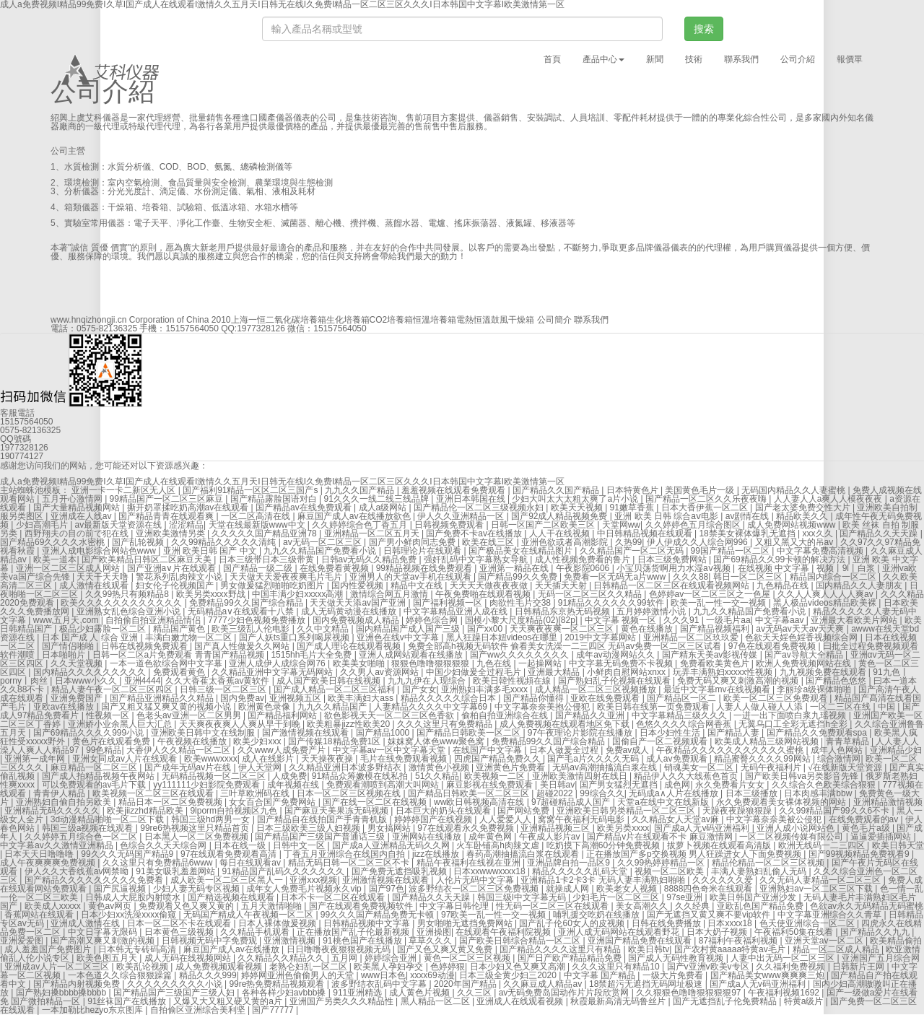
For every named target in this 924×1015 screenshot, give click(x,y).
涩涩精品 (186, 525)
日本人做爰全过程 (565, 750)
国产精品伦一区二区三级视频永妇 (480, 507)
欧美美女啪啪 (360, 663)
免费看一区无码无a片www (616, 577)
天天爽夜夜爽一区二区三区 (563, 629)
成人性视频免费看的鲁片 (583, 559)
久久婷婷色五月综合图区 (694, 525)
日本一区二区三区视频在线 (350, 793)
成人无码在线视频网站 (188, 958)
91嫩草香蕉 (633, 507)
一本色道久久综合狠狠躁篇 (121, 975)
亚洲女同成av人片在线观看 (125, 759)
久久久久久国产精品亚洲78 (265, 533)
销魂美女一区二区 (700, 767)
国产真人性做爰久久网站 (243, 646)
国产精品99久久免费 (518, 577)
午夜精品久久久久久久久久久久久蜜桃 (731, 750)
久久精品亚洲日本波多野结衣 (346, 767)
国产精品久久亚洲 (591, 715)
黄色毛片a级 (867, 828)
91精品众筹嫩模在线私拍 (361, 776)
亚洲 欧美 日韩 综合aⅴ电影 (667, 516)
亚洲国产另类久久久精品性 (342, 1001)
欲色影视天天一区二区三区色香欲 (390, 715)
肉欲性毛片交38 (521, 603)
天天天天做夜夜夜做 (490, 585)
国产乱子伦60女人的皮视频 (573, 923)
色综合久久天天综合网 (164, 845)
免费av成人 (629, 750)
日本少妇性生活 (671, 733)
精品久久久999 (208, 975)
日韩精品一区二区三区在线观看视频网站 (672, 585)
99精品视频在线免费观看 (425, 568)
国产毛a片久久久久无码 (594, 759)
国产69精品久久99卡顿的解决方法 (780, 559)
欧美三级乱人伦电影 (252, 629)
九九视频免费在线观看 (824, 672)
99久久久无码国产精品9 (128, 854)
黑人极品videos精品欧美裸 (826, 603)
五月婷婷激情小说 (652, 611)
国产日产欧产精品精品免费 (571, 958)
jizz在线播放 (437, 854)
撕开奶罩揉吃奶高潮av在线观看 (189, 507)
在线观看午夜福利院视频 (504, 932)
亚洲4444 (142, 681)
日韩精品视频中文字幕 (367, 923)
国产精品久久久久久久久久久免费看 (95, 880)
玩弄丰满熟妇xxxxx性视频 (724, 672)
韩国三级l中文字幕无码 (522, 897)
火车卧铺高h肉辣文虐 (498, 845)
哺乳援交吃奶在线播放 (597, 915)
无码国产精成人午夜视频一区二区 (249, 915)
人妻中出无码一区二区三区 (784, 958)
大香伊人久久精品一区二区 (179, 750)
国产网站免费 (524, 811)
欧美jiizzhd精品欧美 (146, 811)
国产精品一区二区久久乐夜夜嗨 (707, 499)
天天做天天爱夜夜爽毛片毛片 (287, 577)
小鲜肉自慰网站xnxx (627, 672)
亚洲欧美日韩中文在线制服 (204, 733)
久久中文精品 (324, 629)
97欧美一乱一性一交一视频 (495, 915)
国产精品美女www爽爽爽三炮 (768, 975)
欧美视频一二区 (495, 776)
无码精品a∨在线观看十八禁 (242, 611)
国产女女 (419, 689)
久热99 (628, 542)
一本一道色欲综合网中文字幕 (167, 663)
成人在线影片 (269, 759)
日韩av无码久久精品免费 (370, 559)
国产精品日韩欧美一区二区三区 (469, 793)
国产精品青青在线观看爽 (167, 516)
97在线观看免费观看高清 (229, 854)
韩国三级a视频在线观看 (89, 828)
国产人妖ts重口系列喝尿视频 (295, 637)
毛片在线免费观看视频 (404, 759)
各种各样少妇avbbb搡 (285, 993)
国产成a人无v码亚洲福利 (703, 828)
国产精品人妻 (734, 733)
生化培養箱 (348, 320)
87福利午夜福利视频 (739, 941)
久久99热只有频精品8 (128, 594)
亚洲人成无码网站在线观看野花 (619, 932)
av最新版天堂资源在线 (120, 525)
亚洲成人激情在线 (86, 923)
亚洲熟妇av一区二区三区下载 (817, 889)
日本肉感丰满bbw (819, 793)
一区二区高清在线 (256, 516)
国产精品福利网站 (283, 715)
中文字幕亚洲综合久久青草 (830, 915)
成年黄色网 (491, 837)
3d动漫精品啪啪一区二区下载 (109, 819)
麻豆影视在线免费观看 (490, 785)
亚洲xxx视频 (313, 880)
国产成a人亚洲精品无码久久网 (392, 845)
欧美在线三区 (489, 542)
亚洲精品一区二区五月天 (373, 533)
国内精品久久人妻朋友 (860, 585)
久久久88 (690, 577)
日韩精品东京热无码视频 (563, 611)
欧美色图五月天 (108, 958)
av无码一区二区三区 (323, 542)
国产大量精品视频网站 (77, 507)
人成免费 (289, 776)
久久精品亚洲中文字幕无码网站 (273, 672)
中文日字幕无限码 (103, 932)
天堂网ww (621, 525)
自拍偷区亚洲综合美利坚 (199, 1010)
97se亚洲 (685, 897)
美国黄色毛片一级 (700, 490)
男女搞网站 (390, 828)
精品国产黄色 (180, 629)
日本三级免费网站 (673, 559)
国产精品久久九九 (876, 932)
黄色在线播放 (648, 629)
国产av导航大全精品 (804, 655)
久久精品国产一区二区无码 (633, 551)
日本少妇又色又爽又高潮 (518, 967)
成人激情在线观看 (95, 585)
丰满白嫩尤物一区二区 (189, 637)
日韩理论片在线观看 (423, 551)
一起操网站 (541, 663)
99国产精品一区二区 (731, 551)
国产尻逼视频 (121, 889)
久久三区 (475, 993)
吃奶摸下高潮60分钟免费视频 (604, 845)
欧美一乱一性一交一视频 (719, 603)
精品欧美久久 (803, 516)
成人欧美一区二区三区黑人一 (227, 880)
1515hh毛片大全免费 (312, 655)
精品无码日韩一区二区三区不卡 (349, 863)
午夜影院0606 (584, 568)
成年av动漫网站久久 (616, 655)
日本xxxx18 (730, 923)
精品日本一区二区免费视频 (171, 802)
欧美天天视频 (578, 507)
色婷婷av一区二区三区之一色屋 (711, 594)
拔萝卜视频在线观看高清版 (720, 845)
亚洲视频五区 (296, 698)
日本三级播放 (752, 793)
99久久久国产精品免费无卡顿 (379, 915)
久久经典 (693, 906)
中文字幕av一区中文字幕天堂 (390, 750)
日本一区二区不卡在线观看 (180, 923)
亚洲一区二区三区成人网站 (69, 568)
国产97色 (386, 889)
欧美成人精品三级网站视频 (768, 741)
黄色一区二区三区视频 (468, 958)
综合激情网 (838, 759)
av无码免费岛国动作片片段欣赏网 (565, 993)
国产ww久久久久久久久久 (521, 655)
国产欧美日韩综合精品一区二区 (521, 941)
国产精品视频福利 (715, 629)
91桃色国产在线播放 (363, 941)
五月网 (345, 958)
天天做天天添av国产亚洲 (359, 603)
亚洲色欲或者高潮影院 (565, 542)
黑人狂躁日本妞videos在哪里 (503, 637)
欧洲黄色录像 (265, 707)
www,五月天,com (67, 620)
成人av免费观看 (678, 759)
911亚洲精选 (358, 993)
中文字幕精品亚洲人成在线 (457, 611)
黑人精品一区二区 (436, 1001)
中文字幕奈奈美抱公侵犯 (543, 707)
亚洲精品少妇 (896, 750)
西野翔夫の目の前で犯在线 (78, 533)
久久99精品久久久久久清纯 (225, 542)
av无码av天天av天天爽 (801, 629)
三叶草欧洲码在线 (256, 793)
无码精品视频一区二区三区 (215, 776)
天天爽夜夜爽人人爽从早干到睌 (240, 724)
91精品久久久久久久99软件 (612, 603)
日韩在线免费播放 (667, 923)
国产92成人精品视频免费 (560, 516)
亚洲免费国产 (78, 698)
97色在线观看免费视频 (773, 646)
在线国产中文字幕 (488, 750)
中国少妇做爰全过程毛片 (474, 672)
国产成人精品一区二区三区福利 (335, 689)
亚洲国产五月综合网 (881, 958)
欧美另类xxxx (623, 828)
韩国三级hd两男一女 (212, 819)
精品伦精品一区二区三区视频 (769, 863)
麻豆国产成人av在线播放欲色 (355, 516)
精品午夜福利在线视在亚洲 (470, 863)
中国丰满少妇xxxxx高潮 (298, 594)
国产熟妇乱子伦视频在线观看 (615, 681)
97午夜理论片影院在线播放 (581, 733)
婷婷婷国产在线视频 (434, 819)
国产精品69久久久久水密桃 (54, 542)
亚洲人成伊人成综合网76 (278, 663)
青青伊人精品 (60, 793)
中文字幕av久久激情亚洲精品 (58, 845)
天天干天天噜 (104, 577)
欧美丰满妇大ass (362, 698)
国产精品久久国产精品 (557, 490)
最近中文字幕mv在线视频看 (717, 689)
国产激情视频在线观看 (306, 733)
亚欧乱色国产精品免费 (761, 906)
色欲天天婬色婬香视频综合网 (802, 637)
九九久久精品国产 (333, 707)
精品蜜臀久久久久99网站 (763, 759)
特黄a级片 (805, 1001)
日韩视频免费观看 (450, 525)
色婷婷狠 (447, 967)
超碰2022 (555, 793)
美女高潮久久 (643, 906)
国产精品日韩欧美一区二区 (470, 733)
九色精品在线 (784, 585)
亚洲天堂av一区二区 (825, 941)
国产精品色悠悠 (837, 681)
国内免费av (242, 698)
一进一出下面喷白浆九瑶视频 (790, 715)
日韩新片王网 (859, 967)
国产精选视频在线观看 (232, 897)
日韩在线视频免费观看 (145, 646)
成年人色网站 (838, 750)
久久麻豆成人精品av (543, 984)
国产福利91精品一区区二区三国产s (252, 490)
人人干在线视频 (560, 533)
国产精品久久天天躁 (880, 533)
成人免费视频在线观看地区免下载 (566, 724)
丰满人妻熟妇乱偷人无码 (759, 871)
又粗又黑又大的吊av (795, 542)
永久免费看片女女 (731, 785)
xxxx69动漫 (432, 975)
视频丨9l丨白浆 (847, 568)
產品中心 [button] (603, 59)
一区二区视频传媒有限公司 (792, 837)
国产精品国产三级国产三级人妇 (175, 993)
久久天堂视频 (78, 663)
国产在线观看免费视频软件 (362, 906)
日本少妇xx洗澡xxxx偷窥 (129, 915)
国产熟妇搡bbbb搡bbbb (62, 993)
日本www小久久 (87, 681)
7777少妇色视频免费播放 (258, 620)
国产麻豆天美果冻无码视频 (337, 811)
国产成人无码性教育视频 (676, 958)
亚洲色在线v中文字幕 (399, 637)
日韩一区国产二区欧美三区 (544, 525)
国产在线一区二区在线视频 (376, 802)
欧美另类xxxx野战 (212, 594)
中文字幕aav (780, 620)
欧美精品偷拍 (896, 941)
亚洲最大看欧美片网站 (855, 620)
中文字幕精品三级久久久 (680, 715)
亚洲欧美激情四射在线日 (580, 776)
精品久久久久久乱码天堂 (580, 871)
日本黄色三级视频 (180, 932)
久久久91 (682, 620)
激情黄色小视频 (440, 767)
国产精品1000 (384, 733)
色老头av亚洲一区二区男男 (189, 715)
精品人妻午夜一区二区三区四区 (113, 689)
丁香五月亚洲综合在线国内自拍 (345, 854)
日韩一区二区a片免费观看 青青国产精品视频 (179, 655)
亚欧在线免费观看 (606, 698)
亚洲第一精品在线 (515, 568)
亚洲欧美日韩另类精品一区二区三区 (627, 811)
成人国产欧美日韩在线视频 (329, 681)
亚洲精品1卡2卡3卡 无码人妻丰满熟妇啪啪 (603, 880)
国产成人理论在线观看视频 (350, 646)
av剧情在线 (748, 516)
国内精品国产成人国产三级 (409, 629)
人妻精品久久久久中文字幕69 (432, 707)
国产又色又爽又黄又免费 (445, 949)
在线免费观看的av (865, 819)
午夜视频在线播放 (193, 741)
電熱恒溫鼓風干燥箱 (495, 320)
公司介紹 (797, 59)
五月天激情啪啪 (272, 906)
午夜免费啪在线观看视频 (484, 594)
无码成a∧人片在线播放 (674, 793)
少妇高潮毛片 (43, 525)
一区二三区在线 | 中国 (853, 707)
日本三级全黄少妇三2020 (509, 975)
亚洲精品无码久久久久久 (53, 811)
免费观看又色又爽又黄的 (187, 906)
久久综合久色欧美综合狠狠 (825, 785)
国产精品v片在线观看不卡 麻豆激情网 (661, 837)
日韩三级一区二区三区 (224, 689)
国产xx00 (486, 629)
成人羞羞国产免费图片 (48, 949)
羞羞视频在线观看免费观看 (454, 490)
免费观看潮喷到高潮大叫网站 (383, 785)
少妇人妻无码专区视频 (197, 889)
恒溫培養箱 (434, 320)
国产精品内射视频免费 (77, 984)
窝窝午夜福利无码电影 (582, 819)
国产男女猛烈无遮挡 (620, 785)
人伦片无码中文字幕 (476, 880)
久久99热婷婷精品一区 (662, 863)
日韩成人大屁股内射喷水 (134, 897)
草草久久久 (431, 941)
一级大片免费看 (673, 975)
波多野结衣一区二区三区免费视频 (475, 889)
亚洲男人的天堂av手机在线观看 (411, 577)
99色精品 (103, 750)
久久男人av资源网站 (380, 672)
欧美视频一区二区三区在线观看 (154, 793)
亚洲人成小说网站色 (797, 828)
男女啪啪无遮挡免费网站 (466, 923)
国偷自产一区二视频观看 (661, 741)
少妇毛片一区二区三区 (616, 897)
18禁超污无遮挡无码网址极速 (647, 984)
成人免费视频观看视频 (219, 967)
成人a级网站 (384, 507)
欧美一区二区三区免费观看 (776, 698)
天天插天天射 (562, 585)
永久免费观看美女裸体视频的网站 (782, 802)
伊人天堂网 (261, 767)
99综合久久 (602, 793)
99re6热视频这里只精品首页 (195, 828)
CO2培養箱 (392, 320)
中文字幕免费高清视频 (821, 551)
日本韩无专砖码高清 (138, 949)
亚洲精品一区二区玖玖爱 (692, 637)
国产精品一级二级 (259, 568)
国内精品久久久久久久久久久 (90, 672)
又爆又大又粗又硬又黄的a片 (228, 1001)
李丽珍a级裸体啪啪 (815, 689)
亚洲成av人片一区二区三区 (57, 967)
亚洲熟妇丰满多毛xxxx (485, 689)
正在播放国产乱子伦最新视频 (354, 932)
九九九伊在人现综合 (428, 681)
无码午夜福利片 (772, 767)
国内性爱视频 (358, 585)
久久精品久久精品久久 (281, 958)
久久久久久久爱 (723, 880)
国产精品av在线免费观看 (305, 507)
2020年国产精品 (466, 984)
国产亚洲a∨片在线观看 (173, 568)
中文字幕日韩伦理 (455, 906)
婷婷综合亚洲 (392, 958)
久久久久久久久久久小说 (176, 984)
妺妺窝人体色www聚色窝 (437, 741)
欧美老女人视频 (627, 889)
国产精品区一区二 (682, 698)
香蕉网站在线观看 (40, 915)
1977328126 (261, 328)
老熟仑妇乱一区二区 (309, 967)
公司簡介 (554, 320)
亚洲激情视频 (290, 941)
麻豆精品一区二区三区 (95, 767)
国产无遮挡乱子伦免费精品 (726, 1001)
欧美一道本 (55, 559)
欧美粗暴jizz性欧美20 (349, 724)
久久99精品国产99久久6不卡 (835, 811)
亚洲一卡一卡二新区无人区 (124, 490)
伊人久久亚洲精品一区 (461, 516)
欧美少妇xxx (258, 741)
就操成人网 (568, 889)
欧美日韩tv (648, 949)
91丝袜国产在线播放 (128, 1001)
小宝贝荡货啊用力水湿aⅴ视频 (674, 568)
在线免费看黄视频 (335, 568)
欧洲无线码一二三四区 (822, 845)
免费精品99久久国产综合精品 (247, 603)
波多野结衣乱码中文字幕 (380, 984)
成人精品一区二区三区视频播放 (596, 689)
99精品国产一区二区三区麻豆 (168, 499)
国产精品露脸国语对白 (274, 499)
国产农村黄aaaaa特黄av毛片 (731, 949)
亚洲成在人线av (82, 516)
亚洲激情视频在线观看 (386, 880)
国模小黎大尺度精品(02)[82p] (522, 620)
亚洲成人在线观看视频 (520, 1001)
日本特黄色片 (633, 490)
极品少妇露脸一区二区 (103, 629)
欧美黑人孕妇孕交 (389, 967)
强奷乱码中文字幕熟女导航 (477, 559)
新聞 (654, 59)
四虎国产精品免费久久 (498, 759)
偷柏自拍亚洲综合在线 (505, 715)
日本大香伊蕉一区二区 (705, 507)
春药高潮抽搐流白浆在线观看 (523, 854)
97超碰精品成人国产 (572, 802)
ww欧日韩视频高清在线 (480, 802)
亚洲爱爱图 (22, 941)
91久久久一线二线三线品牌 (378, 499)
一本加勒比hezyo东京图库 (93, 1010)
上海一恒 (248, 320)
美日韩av (557, 785)
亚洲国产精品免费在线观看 (641, 941)
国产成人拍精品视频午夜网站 (99, 776)
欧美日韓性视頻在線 (513, 681)
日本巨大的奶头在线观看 (444, 811)
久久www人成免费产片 (282, 750)
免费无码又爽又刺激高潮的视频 (739, 681)
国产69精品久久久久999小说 (90, 733)
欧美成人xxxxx (54, 906)
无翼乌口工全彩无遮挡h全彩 (794, 724)
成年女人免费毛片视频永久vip (305, 889)
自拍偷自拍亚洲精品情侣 (154, 620)
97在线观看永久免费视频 (466, 828)
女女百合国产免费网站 (273, 802)
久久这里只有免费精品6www (159, 863)
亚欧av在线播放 (65, 707)
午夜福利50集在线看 (795, 932)
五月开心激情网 (73, 499)
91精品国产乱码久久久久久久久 (284, 871)
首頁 (552, 59)
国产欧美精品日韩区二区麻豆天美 (148, 559)
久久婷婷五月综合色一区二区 (82, 837)
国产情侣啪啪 (69, 646)
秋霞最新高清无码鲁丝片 (619, 1001)
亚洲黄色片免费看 (511, 767)
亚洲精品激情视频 (888, 802)
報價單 (850, 59)
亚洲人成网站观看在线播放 (412, 655)
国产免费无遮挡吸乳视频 (400, 871)
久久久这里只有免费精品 (445, 724)
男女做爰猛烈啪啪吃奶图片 (273, 585)
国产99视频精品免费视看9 (860, 854)
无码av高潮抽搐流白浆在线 (605, 767)
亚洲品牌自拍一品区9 (569, 863)
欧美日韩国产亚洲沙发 (754, 897)
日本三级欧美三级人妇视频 (309, 828)
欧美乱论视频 (143, 967)
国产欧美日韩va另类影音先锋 (802, 776)
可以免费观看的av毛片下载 (95, 785)
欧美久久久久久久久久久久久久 (122, 603)
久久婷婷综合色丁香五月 (360, 525)
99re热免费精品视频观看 (277, 984)
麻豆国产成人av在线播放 (232, 949)
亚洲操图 (434, 932)
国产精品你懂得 (534, 698)
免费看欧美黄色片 (715, 663)
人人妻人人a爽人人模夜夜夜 (829, 499)
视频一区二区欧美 (670, 871)
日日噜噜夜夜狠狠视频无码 (340, 949)
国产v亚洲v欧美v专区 (709, 967)
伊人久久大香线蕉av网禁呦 (78, 871)
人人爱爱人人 (506, 819)
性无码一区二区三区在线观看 (553, 906)
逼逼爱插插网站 (881, 837)
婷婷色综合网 (433, 620)
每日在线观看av (251, 863)
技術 (693, 59)
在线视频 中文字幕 (775, 568)
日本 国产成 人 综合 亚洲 (91, 637)
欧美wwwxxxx (210, 759)
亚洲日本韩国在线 (471, 499)
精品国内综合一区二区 (834, 577)
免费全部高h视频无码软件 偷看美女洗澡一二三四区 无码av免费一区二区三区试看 (565, 646)
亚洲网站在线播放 (427, 837)
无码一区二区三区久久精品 (591, 594)
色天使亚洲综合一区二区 (808, 923)
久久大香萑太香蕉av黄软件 (218, 681)
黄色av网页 (111, 906)
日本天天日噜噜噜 (40, 854)
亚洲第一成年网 (35, 759)
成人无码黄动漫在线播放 (349, 611)
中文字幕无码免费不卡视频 (622, 663)
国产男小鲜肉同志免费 (413, 542)
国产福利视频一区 (448, 603)
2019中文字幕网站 (601, 637)
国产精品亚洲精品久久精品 (163, 698)
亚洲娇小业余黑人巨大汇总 (121, 724)
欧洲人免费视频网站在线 (804, 663)
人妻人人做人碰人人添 (760, 707)
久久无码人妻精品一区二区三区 (821, 880)
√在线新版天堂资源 (846, 767)
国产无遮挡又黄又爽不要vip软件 (710, 915)
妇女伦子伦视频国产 (176, 585)
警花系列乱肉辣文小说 (180, 577)
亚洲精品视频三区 (556, 828)
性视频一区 (108, 715)
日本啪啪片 (64, 655)
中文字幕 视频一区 (622, 620)
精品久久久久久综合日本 (449, 698)
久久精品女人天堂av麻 (676, 819)
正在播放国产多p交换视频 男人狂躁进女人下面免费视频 (694, 854)
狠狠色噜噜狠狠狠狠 (431, 663)
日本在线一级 (241, 845)
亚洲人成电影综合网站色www (100, 551)
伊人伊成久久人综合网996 (698, 542)
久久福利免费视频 (791, 967)
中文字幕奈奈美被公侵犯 (775, 819)
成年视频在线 (294, 785)
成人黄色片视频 (420, 993)
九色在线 (494, 663)
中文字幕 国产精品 (601, 975)
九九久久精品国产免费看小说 (320, 551)
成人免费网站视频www (792, 525)
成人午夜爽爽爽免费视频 (48, 863)
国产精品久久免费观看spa (818, 733)
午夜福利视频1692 (784, 993)
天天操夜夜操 (328, 759)
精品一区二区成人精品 (837, 949)
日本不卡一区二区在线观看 (334, 897)
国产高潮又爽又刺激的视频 (104, 941)
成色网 (677, 785)
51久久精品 (437, 776)
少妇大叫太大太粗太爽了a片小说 (576, 499)
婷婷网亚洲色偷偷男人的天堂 (298, 975)
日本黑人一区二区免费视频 (197, 837)
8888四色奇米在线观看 (709, 889)
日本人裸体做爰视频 (278, 923)
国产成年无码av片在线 (189, 767)
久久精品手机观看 (256, 932)
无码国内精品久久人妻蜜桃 (794, 490)
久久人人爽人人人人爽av (826, 594)
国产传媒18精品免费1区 (335, 741)
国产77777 (274, 1010)
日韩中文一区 (300, 845)
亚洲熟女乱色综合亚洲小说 (130, 611)
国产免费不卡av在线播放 (475, 533)
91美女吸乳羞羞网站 (176, 871)
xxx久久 (819, 533)
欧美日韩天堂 (898, 845)
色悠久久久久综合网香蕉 (684, 724)
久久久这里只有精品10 (617, 967)
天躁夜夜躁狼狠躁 (738, 811)
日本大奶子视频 (718, 932)
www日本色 (383, 975)
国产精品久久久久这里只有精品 (561, 949)
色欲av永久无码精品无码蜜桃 (866, 906)
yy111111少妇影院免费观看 (207, 785)
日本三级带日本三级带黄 (267, 559)
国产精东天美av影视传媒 (711, 655)
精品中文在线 (418, 585)
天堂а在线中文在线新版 (664, 802)
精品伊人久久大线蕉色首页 (687, 776)
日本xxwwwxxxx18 (490, 871)
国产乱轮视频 (139, 542)
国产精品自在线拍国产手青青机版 (323, 819)
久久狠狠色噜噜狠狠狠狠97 (690, 993)
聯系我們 (741, 59)
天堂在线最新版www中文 (258, 525)
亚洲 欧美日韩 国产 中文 (211, 551)
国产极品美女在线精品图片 (521, 551)
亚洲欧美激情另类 (171, 533)
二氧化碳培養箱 (296, 320)
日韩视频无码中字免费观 (210, 941)
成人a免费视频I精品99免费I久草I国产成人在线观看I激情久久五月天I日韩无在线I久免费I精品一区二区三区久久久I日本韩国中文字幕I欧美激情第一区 (282, 481)
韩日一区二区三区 (749, 577)
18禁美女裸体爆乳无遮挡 (748, 533)
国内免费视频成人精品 (357, 620)
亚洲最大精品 (555, 672)
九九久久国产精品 (360, 490)
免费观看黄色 (180, 672)
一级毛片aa (728, 620)
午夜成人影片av (551, 837)
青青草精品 (848, 741)
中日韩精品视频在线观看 (645, 533)
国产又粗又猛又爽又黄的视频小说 (167, 707)
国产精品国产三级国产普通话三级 (321, 837)
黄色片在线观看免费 (112, 741)
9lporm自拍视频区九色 (234, 811)
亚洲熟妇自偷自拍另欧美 (64, 802)
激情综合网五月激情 (390, 594)
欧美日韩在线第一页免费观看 (654, 707)
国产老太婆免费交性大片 (804, 507)
